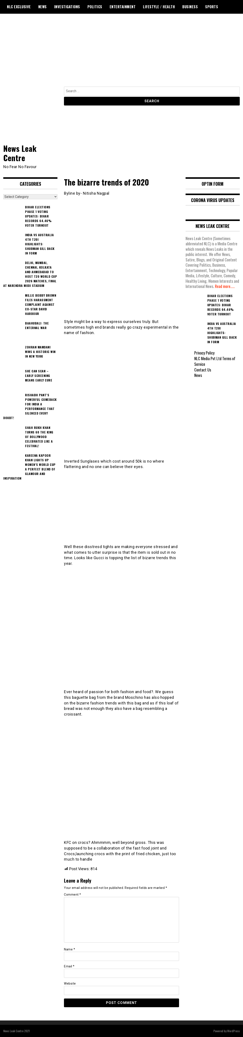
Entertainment (123, 6)
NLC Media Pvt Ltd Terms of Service (214, 361)
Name (69, 949)
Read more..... (225, 286)
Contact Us (202, 370)
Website (70, 983)
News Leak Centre (20, 152)
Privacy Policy (204, 353)
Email (69, 966)
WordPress (233, 1031)
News (42, 6)
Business (190, 6)
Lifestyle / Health (159, 6)
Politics (94, 6)
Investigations (67, 6)
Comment (72, 894)
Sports (211, 6)
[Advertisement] (121, 53)
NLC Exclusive (19, 6)
